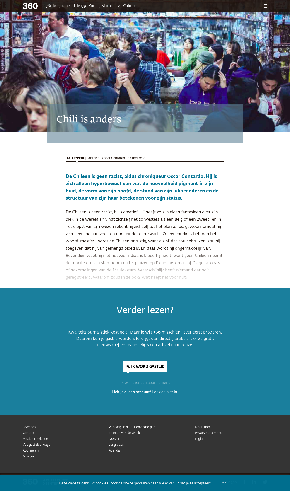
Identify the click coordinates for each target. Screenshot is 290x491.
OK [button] (224, 483)
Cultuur (129, 6)
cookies (102, 483)
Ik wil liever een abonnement (145, 383)
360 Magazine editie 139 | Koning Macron (80, 6)
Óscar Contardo (113, 158)
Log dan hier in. (165, 392)
